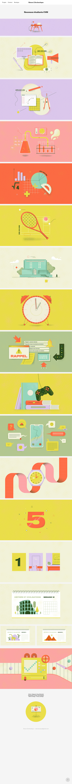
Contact (10, 2)
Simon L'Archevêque (36, 2)
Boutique (16, 2)
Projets (4, 2)
